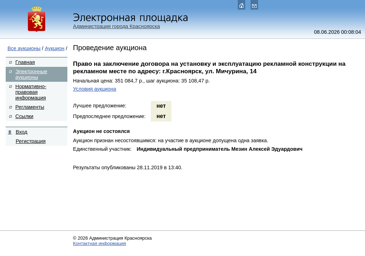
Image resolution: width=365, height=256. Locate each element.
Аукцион (55, 48)
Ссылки (24, 116)
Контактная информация (99, 243)
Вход (21, 132)
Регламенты (29, 107)
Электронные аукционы (31, 74)
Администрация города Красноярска (116, 26)
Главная (25, 62)
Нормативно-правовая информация (30, 92)
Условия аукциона (94, 89)
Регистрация (31, 141)
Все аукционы (24, 48)
